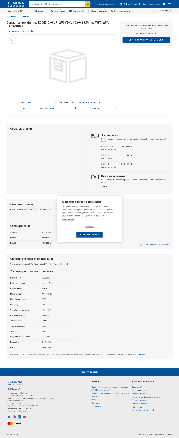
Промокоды (137, 407)
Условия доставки (140, 394)
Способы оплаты (139, 390)
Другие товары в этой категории (146, 40)
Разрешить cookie (104, 231)
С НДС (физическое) (106, 4)
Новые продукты (97, 11)
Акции (39, 11)
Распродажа (57, 11)
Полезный (96, 406)
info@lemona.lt (140, 354)
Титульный (11, 16)
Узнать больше (68, 223)
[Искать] (87, 4)
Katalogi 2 (26, 16)
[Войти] (130, 4)
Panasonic (31, 102)
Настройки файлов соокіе (143, 410)
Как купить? (76, 11)
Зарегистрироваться (151, 4)
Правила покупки (139, 400)
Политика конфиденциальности (146, 397)
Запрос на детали (120, 11)
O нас (93, 400)
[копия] (32, 31)
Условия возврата (140, 403)
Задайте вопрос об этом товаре (154, 244)
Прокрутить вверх (89, 372)
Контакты (95, 403)
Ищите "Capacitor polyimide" (90, 102)
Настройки (75, 231)
